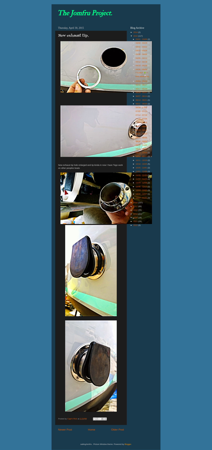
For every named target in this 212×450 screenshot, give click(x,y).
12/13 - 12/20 (142, 190)
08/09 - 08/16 (142, 130)
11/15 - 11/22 (142, 175)
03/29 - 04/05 (142, 54)
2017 (135, 206)
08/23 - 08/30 (142, 138)
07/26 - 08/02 (142, 122)
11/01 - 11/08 (142, 171)
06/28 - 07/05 (142, 107)
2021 (135, 221)
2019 (135, 214)
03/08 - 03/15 (142, 43)
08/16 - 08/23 (142, 134)
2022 (135, 225)
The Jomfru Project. (84, 13)
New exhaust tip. (142, 76)
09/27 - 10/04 (142, 153)
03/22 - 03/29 (142, 50)
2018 (135, 210)
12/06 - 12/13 (142, 187)
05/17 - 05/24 (142, 89)
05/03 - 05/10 (142, 81)
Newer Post (65, 429)
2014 (135, 32)
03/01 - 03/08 (142, 39)
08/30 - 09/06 (142, 141)
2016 (135, 203)
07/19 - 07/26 (142, 119)
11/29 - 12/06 (142, 183)
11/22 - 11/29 (142, 179)
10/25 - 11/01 (142, 168)
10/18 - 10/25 (142, 164)
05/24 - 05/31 (142, 92)
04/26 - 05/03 (142, 69)
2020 (135, 218)
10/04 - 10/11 (142, 156)
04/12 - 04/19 (142, 62)
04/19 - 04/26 (142, 66)
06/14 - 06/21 (142, 100)
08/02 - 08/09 (142, 126)
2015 (135, 36)
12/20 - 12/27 (142, 194)
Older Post (117, 429)
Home (91, 429)
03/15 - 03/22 (142, 47)
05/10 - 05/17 (142, 85)
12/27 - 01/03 (142, 198)
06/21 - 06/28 (142, 104)
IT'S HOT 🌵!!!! (141, 73)
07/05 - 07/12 (142, 111)
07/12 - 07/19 (142, 115)
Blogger (127, 444)
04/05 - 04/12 (142, 58)
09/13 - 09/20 (142, 145)
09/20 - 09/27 (142, 149)
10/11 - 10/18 (142, 160)
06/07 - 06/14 (142, 96)
